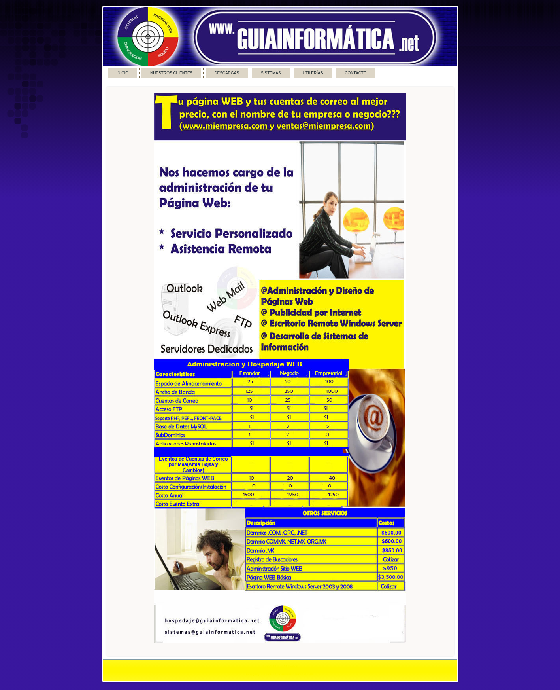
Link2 (280, 667)
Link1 (267, 667)
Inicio (123, 73)
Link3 (293, 667)
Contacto (355, 73)
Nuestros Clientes (171, 73)
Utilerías (313, 73)
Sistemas (271, 73)
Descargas (226, 73)
